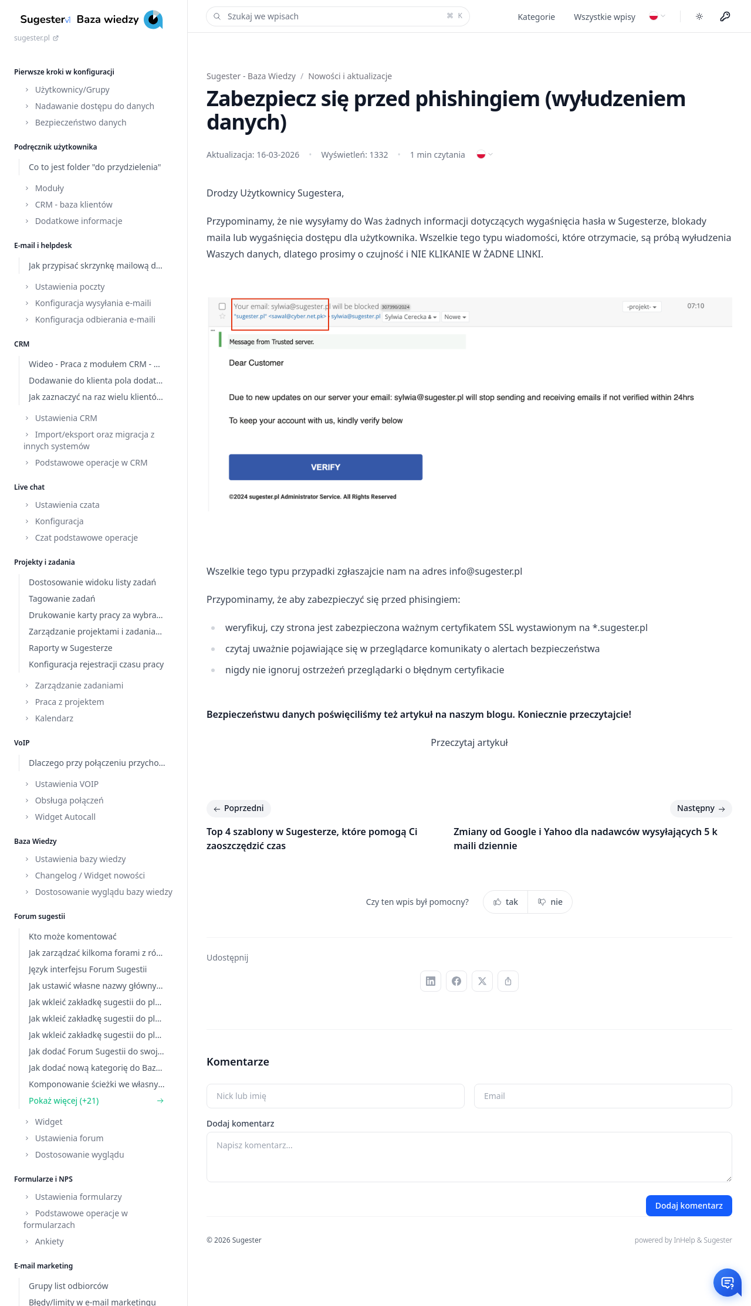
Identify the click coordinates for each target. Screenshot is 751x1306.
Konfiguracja (53, 521)
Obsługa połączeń (63, 800)
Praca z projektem (63, 701)
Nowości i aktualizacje (350, 76)
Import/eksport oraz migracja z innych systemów (88, 440)
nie (550, 901)
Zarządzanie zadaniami (73, 685)
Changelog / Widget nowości (84, 875)
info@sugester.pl (486, 571)
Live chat (29, 487)
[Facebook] (456, 981)
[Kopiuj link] (508, 981)
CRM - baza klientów (68, 204)
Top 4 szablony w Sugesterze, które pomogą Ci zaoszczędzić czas (312, 838)
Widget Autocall (59, 816)
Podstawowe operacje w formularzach (75, 1218)
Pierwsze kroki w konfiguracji (64, 72)
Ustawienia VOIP (61, 783)
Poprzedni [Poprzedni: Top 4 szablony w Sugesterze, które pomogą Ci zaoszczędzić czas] (237, 808)
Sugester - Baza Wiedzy (251, 76)
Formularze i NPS (43, 1179)
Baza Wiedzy (35, 841)
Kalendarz (48, 718)
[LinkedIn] (430, 981)
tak (505, 901)
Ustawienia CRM (60, 417)
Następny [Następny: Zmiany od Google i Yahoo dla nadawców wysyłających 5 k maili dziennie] (702, 808)
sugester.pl (36, 38)
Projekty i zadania (44, 562)
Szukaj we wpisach (336, 16)
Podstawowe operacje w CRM (85, 462)
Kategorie (536, 16)
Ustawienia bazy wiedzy (74, 858)
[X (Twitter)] (482, 981)
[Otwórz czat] (727, 1282)
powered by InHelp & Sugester (683, 1240)
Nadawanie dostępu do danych (88, 105)
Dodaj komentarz (240, 1123)
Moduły (43, 188)
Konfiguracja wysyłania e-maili (87, 302)
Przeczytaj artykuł (469, 742)
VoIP (22, 743)
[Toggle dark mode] (699, 16)
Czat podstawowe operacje (80, 537)
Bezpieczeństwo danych (75, 122)
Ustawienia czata (61, 504)
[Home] (93, 19)
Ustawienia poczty (63, 286)
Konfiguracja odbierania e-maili (89, 319)
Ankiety (43, 1241)
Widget (42, 1121)
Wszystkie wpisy (604, 16)
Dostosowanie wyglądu (73, 1154)
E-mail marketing (43, 1266)
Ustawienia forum (63, 1138)
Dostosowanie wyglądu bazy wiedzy (97, 891)
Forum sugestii (39, 916)
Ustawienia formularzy (72, 1196)
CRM (22, 344)
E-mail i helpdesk (43, 245)
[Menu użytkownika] (725, 16)
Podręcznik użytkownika (55, 147)
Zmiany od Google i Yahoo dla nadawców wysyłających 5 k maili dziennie (586, 838)
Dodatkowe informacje (73, 220)
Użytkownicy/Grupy (66, 89)
